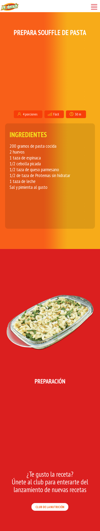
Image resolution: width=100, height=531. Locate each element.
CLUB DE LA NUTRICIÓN (49, 507)
